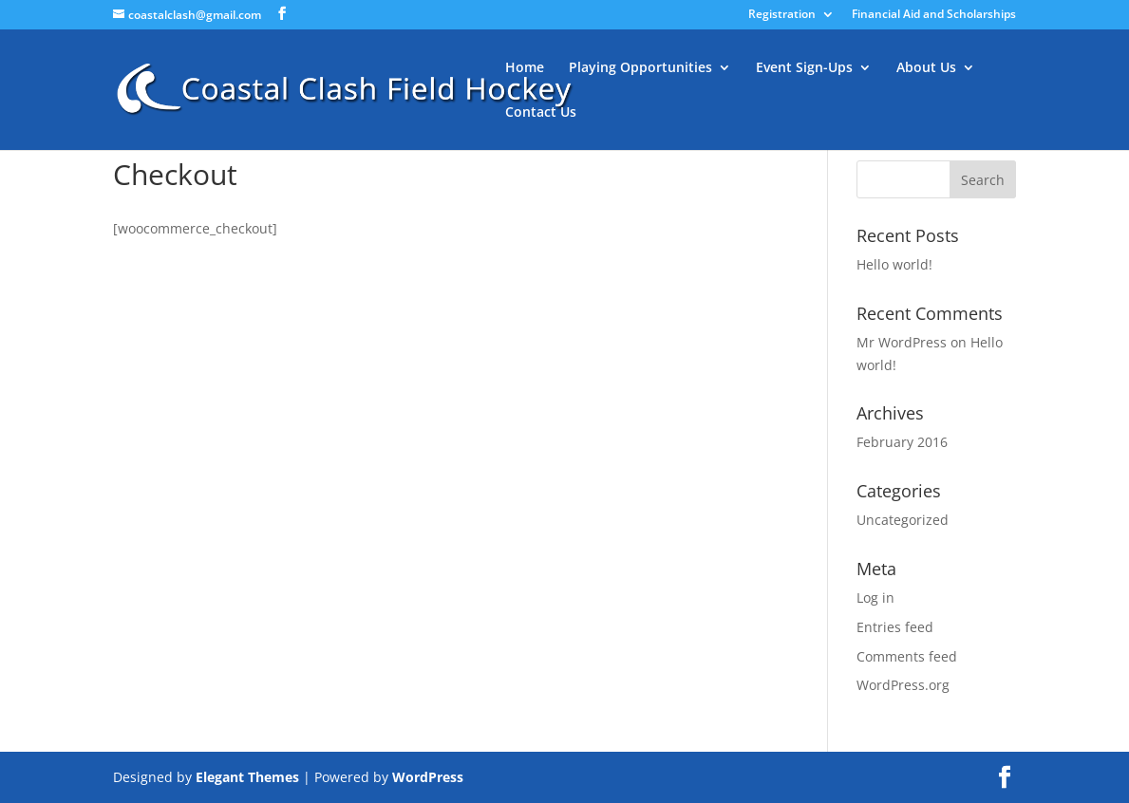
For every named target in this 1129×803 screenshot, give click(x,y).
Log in (875, 597)
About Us (926, 68)
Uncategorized (902, 520)
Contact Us (540, 113)
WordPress (427, 777)
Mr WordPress (901, 342)
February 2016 (902, 442)
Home (524, 68)
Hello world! (894, 264)
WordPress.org (903, 685)
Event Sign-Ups (804, 68)
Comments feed (906, 656)
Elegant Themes (247, 777)
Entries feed (894, 627)
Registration (782, 15)
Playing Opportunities (640, 68)
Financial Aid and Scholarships (934, 15)
